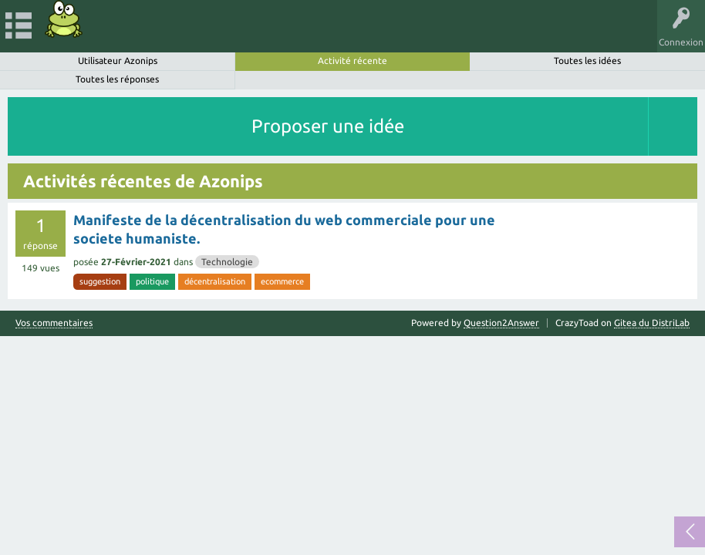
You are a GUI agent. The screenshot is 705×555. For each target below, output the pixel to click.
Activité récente (352, 61)
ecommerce (282, 281)
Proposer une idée (327, 126)
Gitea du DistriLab (652, 323)
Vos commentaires (54, 323)
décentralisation (214, 281)
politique (152, 281)
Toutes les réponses (117, 79)
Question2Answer (501, 323)
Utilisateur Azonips (117, 61)
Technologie (227, 262)
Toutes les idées (587, 61)
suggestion (99, 281)
